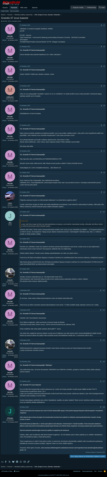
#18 (104, 407)
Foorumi (14, 7)
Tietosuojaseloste (87, 471)
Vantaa (16, 285)
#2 (104, 46)
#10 (104, 212)
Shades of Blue (6, 471)
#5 (104, 105)
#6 (104, 125)
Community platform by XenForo (53, 475)
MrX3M (5, 21)
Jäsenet (34, 7)
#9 (104, 192)
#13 (104, 290)
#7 (104, 151)
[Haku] (102, 7)
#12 (104, 269)
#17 (104, 381)
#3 (104, 66)
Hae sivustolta (14, 11)
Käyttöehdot (76, 471)
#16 (104, 361)
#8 (104, 172)
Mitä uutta (23, 7)
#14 (104, 310)
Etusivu (5, 7)
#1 (104, 25)
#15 (104, 340)
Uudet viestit (5, 11)
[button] (28, 7)
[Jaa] (101, 25)
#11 (104, 238)
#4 (104, 86)
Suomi (16, 471)
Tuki (95, 471)
